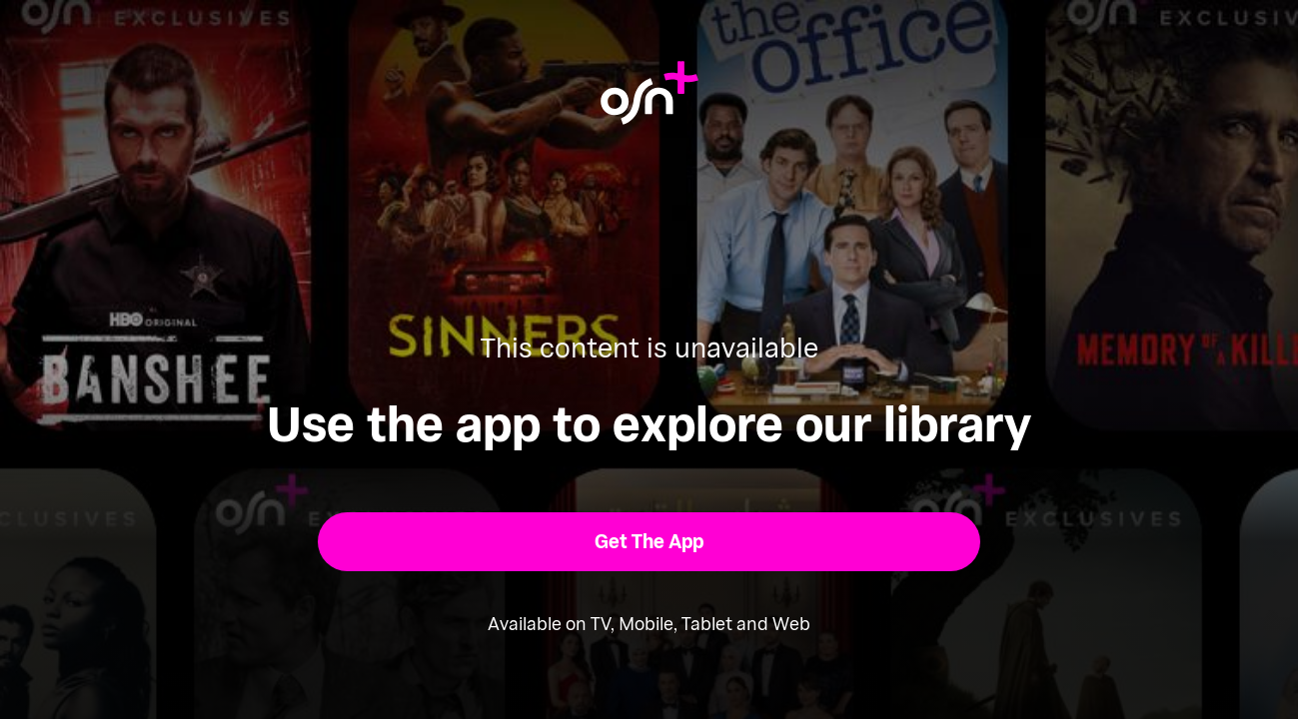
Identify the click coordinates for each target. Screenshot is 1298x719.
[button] (649, 541)
